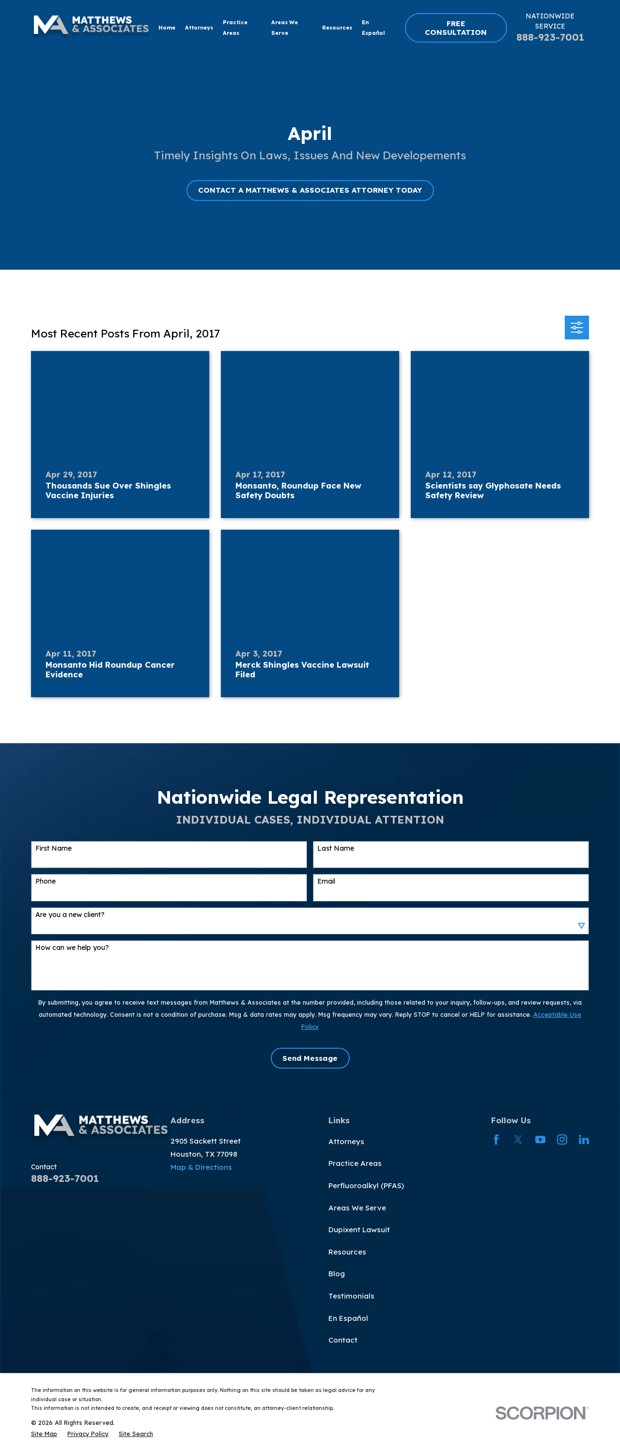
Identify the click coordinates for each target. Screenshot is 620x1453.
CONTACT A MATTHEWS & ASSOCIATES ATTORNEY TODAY (310, 190)
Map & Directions (201, 1167)
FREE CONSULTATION (456, 28)
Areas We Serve (357, 1207)
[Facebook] (496, 1139)
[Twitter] (518, 1139)
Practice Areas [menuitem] (235, 27)
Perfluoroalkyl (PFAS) (366, 1185)
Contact (342, 1340)
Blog (336, 1273)
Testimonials (351, 1295)
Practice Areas (355, 1163)
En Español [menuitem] (373, 27)
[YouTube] (540, 1139)
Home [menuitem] (166, 27)
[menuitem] (44, 1434)
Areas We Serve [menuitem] (284, 27)
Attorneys (346, 1141)
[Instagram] (562, 1139)
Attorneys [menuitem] (199, 27)
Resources (347, 1251)
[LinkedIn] (584, 1139)
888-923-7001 (550, 37)
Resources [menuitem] (337, 27)
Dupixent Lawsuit (359, 1229)
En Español (348, 1318)
